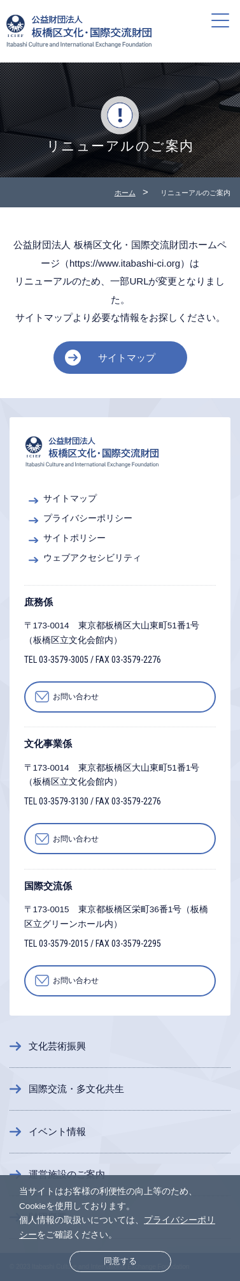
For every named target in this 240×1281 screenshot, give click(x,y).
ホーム (125, 192)
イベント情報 (57, 1131)
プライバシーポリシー (87, 518)
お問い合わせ (76, 696)
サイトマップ (126, 357)
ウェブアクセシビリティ (92, 558)
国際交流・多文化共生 (76, 1088)
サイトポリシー (74, 538)
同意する (120, 1261)
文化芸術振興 (57, 1045)
